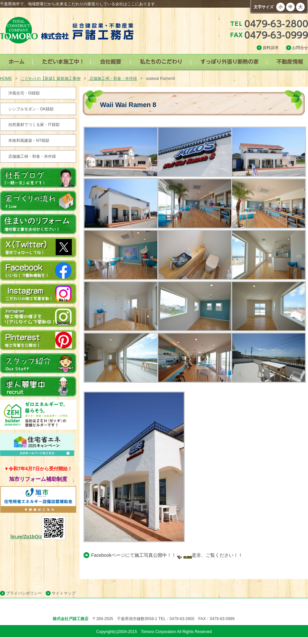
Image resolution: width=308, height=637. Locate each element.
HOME (6, 78)
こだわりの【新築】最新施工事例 (50, 78)
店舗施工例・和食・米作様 (113, 78)
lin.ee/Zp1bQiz (38, 536)
